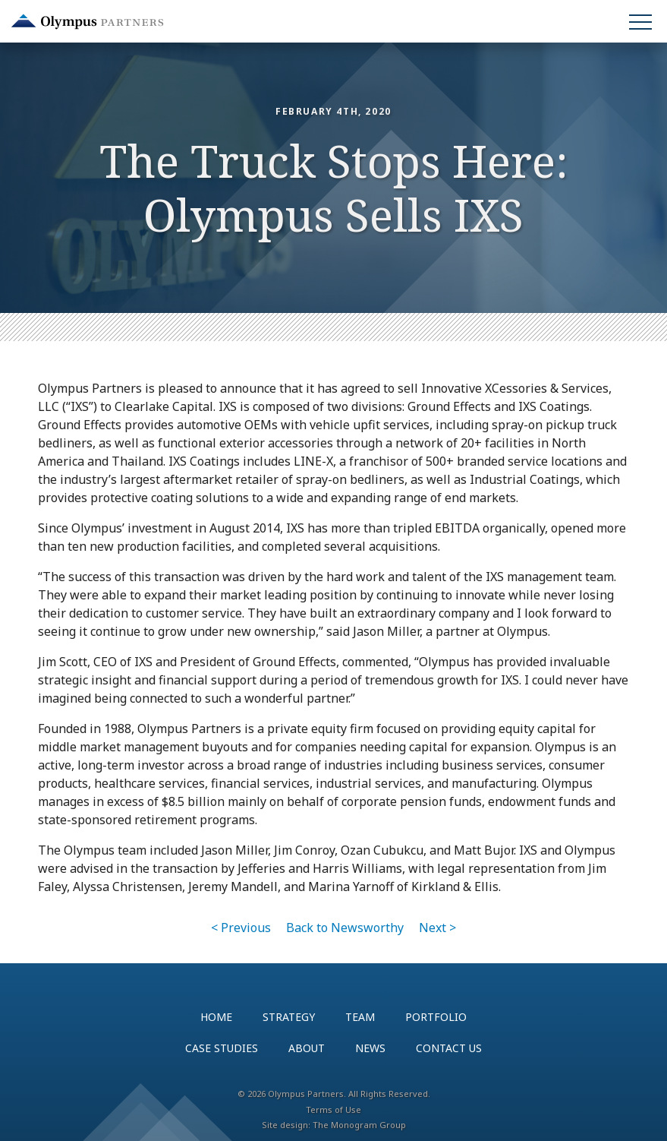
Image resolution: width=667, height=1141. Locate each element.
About (306, 1048)
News (370, 1048)
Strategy (289, 1017)
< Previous (241, 927)
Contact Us (449, 1048)
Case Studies (221, 1048)
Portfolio (436, 1017)
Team (360, 1017)
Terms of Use (333, 1109)
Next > (437, 927)
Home (216, 1017)
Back (345, 927)
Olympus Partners (87, 22)
